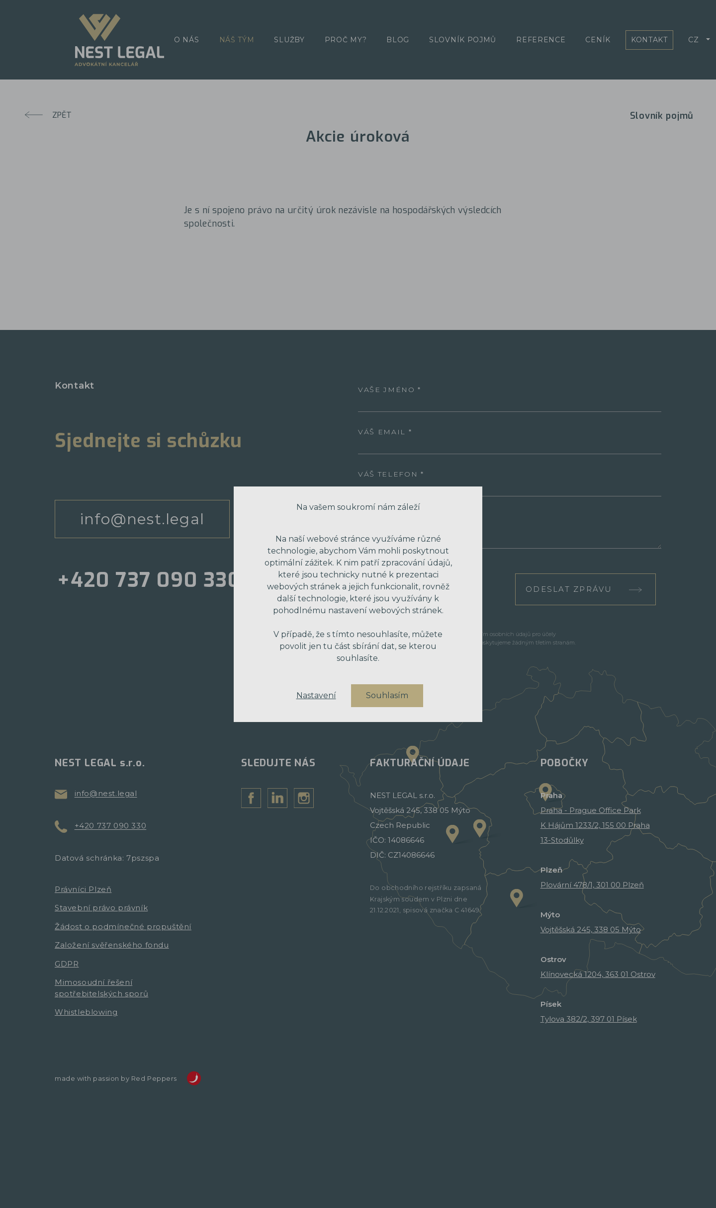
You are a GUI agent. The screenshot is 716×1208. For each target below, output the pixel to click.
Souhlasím (387, 695)
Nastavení (316, 695)
